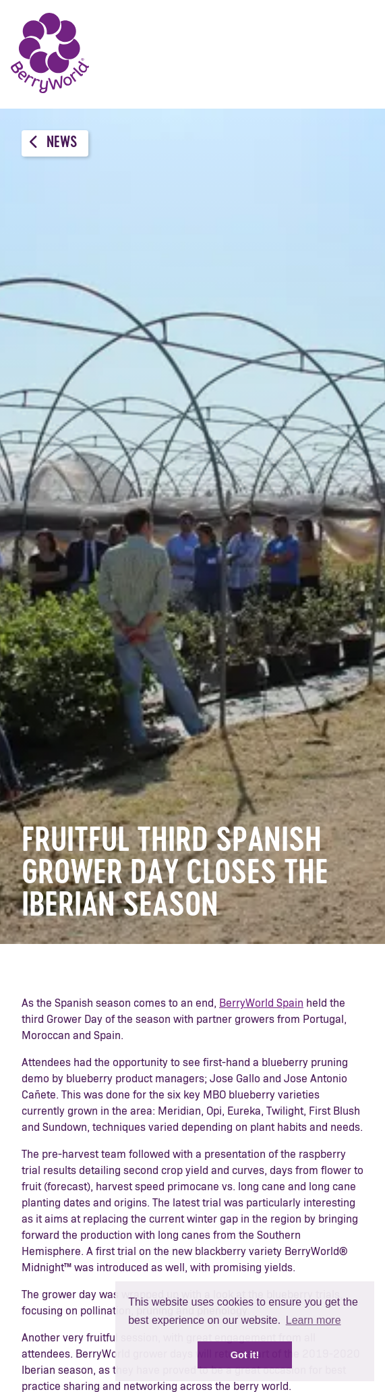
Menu (355, 54)
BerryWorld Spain (261, 1003)
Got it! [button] (245, 1354)
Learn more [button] (313, 1320)
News (53, 142)
